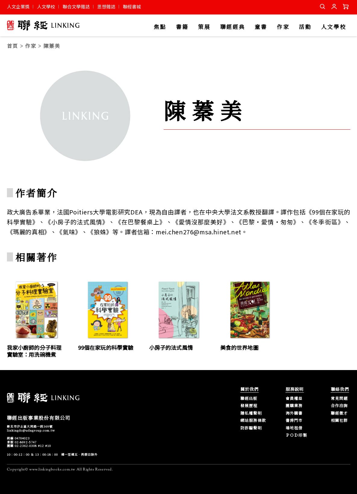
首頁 (12, 45)
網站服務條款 (253, 420)
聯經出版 (249, 398)
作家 (283, 27)
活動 (305, 27)
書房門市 (294, 420)
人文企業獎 (18, 6)
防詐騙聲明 (251, 428)
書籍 (182, 27)
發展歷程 (249, 406)
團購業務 (294, 406)
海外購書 (294, 413)
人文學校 (46, 6)
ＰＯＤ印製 (296, 435)
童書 (261, 27)
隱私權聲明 (251, 413)
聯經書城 (132, 6)
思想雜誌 (106, 6)
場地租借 (294, 428)
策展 (204, 27)
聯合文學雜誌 (76, 6)
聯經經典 (232, 27)
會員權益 (294, 398)
